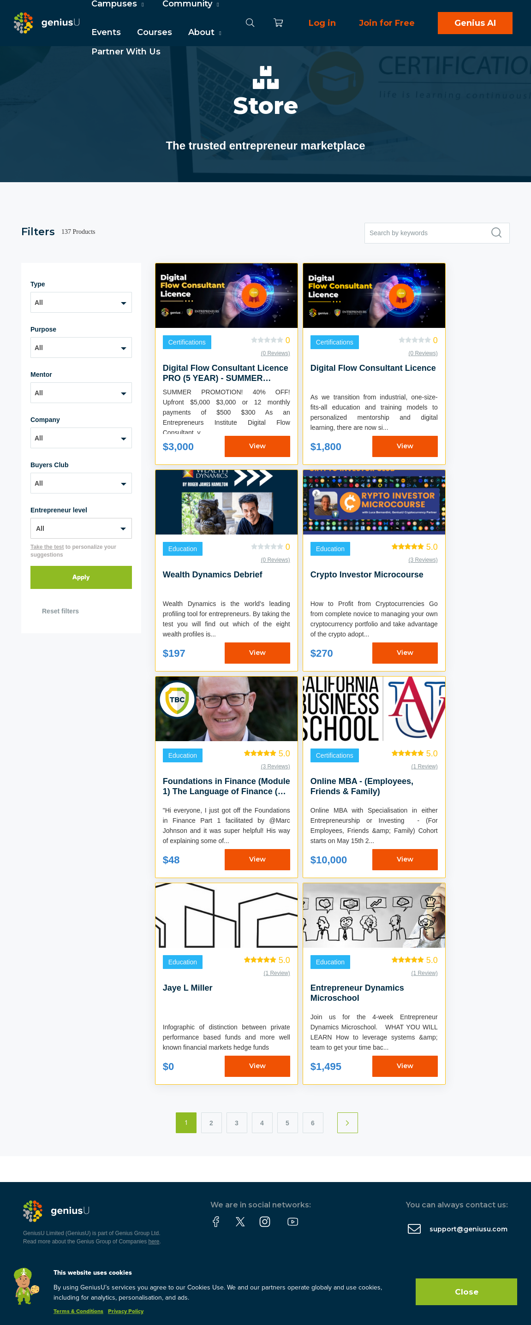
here (154, 1241)
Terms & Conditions (78, 1311)
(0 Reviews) (275, 353)
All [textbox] (39, 302)
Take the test (47, 547)
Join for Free (387, 23)
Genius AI (475, 23)
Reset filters (60, 611)
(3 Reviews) (422, 560)
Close (466, 1291)
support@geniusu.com (468, 1229)
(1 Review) (424, 766)
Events (106, 32)
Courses (154, 32)
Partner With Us (126, 52)
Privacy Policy (125, 1311)
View (257, 446)
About (206, 32)
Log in (322, 23)
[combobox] (81, 302)
